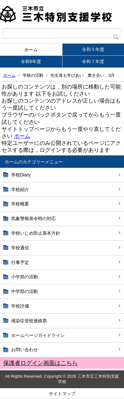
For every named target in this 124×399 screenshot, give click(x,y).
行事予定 (22, 262)
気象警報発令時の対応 (33, 218)
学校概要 (20, 203)
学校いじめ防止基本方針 (35, 233)
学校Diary (21, 174)
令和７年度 (93, 61)
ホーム (31, 49)
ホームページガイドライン (38, 335)
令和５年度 (93, 49)
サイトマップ (62, 393)
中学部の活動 (24, 291)
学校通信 (20, 247)
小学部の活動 (24, 276)
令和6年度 (31, 61)
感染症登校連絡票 (29, 320)
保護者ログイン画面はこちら (40, 363)
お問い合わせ (24, 349)
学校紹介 (20, 189)
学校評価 (20, 306)
